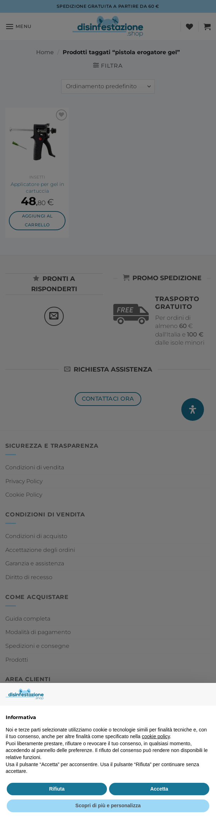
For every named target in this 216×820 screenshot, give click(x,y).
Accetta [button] (159, 789)
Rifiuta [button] (57, 789)
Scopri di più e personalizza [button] (108, 805)
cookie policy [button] (156, 736)
